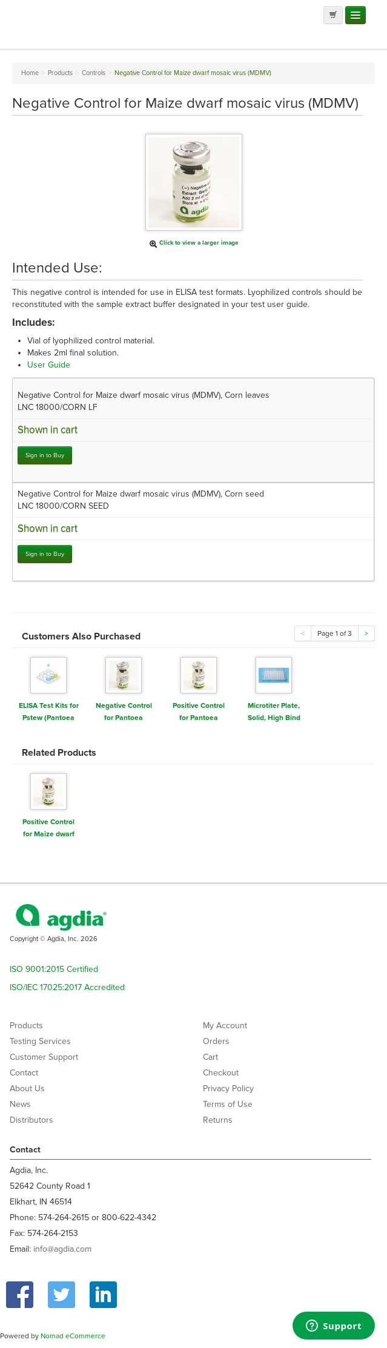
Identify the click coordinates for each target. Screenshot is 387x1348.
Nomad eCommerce (73, 1336)
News (20, 1104)
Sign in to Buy (44, 455)
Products (26, 1025)
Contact (24, 1073)
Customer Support (44, 1057)
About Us (27, 1088)
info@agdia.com (62, 1249)
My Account (225, 1025)
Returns (218, 1120)
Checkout (221, 1073)
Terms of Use (228, 1104)
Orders (216, 1041)
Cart (210, 1057)
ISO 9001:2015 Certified (54, 969)
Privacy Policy (228, 1088)
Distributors (31, 1120)
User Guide (48, 365)
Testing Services (40, 1041)
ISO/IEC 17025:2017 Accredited (67, 987)
